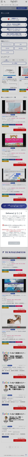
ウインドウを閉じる (14, 243)
